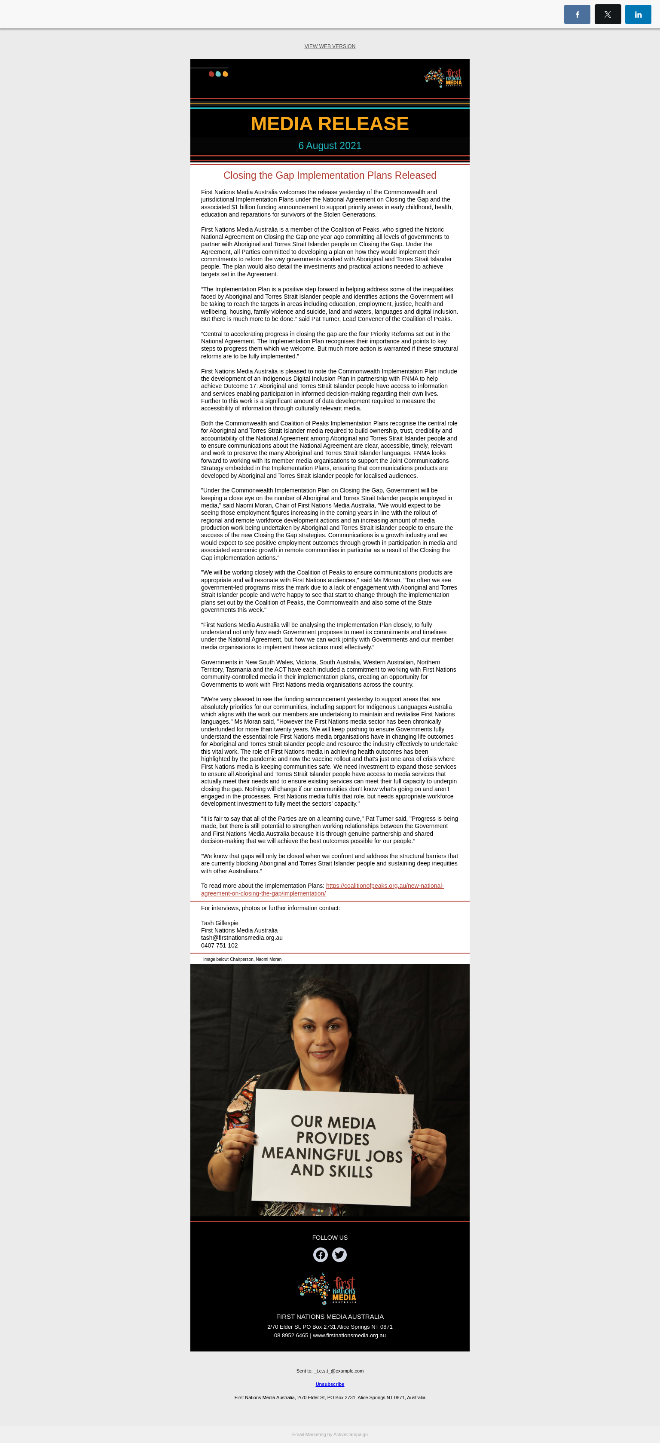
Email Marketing (309, 1434)
